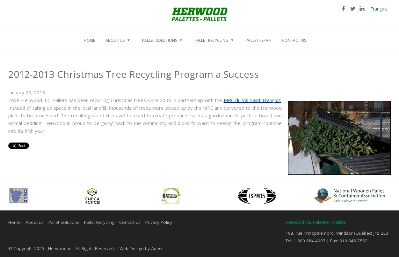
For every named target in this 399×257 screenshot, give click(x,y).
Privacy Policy (158, 222)
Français (379, 9)
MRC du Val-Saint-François (252, 100)
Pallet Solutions (63, 222)
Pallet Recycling (99, 222)
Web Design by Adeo (141, 248)
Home (14, 222)
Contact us (130, 222)
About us (34, 222)
